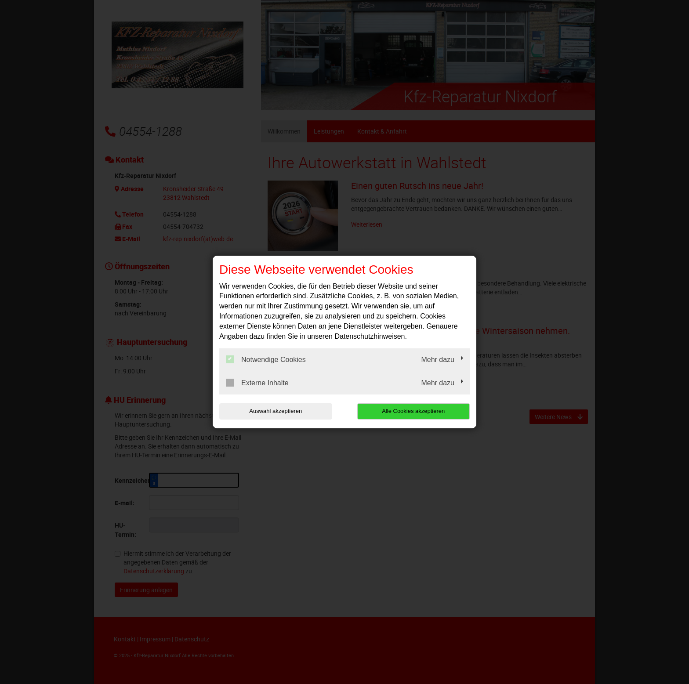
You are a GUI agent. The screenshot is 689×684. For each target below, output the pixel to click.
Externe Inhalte (257, 383)
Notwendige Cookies (266, 359)
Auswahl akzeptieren (275, 411)
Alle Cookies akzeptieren (413, 411)
